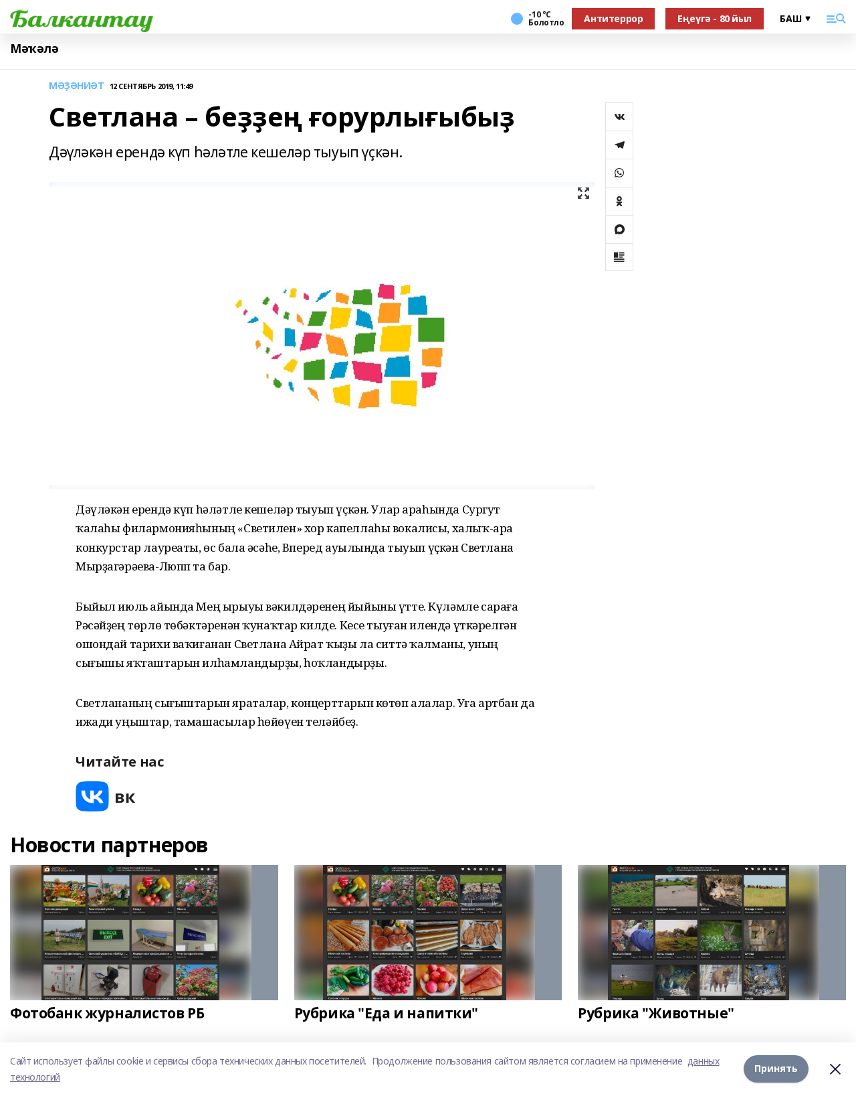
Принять (776, 1069)
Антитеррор (613, 18)
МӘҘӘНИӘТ (76, 86)
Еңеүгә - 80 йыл (714, 18)
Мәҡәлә (34, 49)
